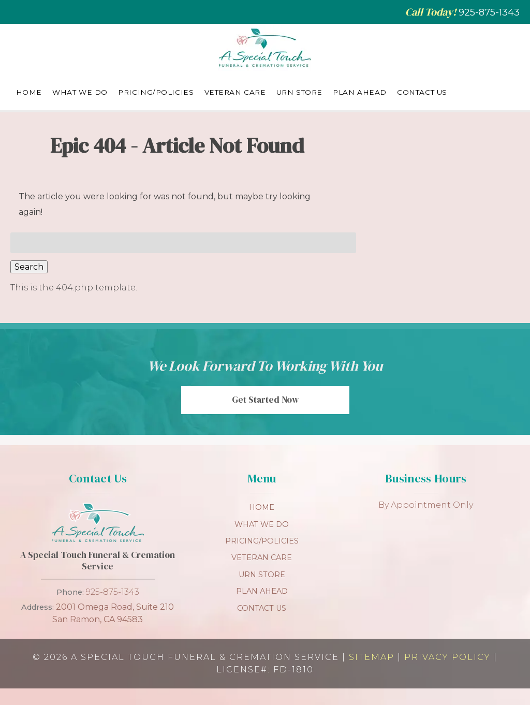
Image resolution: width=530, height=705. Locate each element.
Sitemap (371, 657)
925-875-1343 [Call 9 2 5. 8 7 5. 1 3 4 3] (112, 592)
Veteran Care (235, 92)
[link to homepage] (98, 543)
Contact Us (422, 92)
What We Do (80, 92)
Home (29, 92)
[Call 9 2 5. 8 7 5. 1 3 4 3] (489, 12)
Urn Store (299, 92)
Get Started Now (265, 399)
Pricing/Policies (156, 92)
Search (28, 267)
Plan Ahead (360, 92)
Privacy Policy (447, 657)
